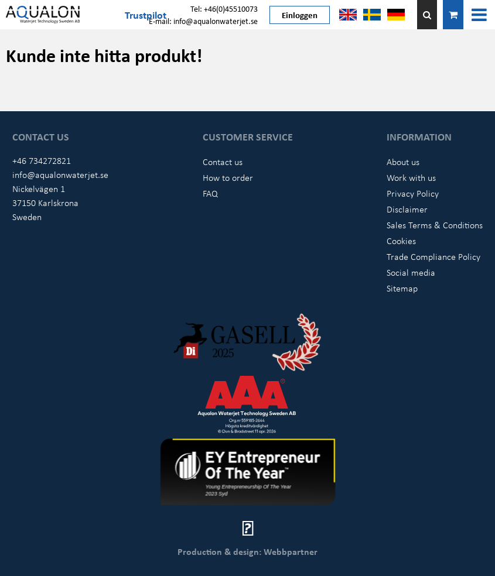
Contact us (223, 161)
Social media (411, 272)
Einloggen (300, 14)
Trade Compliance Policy (433, 256)
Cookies (401, 240)
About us (403, 161)
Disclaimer (407, 209)
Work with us (411, 177)
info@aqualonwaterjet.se (60, 174)
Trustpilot (145, 15)
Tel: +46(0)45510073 (224, 8)
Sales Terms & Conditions (435, 224)
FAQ (210, 193)
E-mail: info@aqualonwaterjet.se (203, 20)
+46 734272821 (41, 160)
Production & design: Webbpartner (247, 551)
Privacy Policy (413, 193)
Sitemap (402, 288)
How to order (228, 177)
